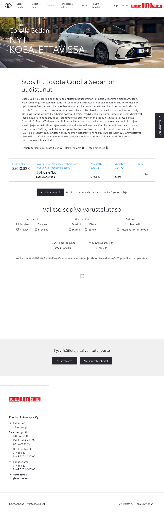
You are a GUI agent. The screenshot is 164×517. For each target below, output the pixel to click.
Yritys (115, 5)
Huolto (85, 5)
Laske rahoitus (46, 176)
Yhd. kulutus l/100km (101, 242)
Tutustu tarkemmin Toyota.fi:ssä (40, 147)
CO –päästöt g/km (63, 242)
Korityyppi (32, 219)
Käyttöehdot (16, 503)
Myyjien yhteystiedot (96, 360)
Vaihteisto (132, 219)
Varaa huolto (20, 5)
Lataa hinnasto (96, 147)
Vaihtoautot (52, 5)
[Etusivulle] (146, 5)
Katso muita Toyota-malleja (109, 192)
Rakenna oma (73, 147)
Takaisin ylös (144, 503)
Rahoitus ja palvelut (97, 5)
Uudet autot (35, 5)
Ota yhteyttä (50, 192)
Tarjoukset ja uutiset (67, 5)
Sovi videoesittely (78, 192)
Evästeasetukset (35, 503)
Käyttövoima (82, 219)
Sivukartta (126, 503)
